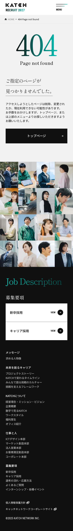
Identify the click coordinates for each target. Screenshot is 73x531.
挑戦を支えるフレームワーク (22, 387)
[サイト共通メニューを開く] (61, 7)
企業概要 (11, 406)
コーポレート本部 (16, 457)
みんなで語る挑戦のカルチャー (24, 382)
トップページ (36, 135)
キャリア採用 (36, 331)
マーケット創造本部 (17, 443)
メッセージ (13, 352)
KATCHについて (16, 396)
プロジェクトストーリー (20, 373)
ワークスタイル (15, 415)
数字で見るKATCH (16, 411)
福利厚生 (11, 419)
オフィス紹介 (13, 424)
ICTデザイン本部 (15, 439)
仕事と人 (11, 433)
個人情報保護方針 (15, 503)
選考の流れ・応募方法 (19, 480)
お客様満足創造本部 (17, 452)
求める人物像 (13, 358)
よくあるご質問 (15, 485)
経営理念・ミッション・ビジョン (25, 402)
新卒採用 (36, 312)
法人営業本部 (13, 448)
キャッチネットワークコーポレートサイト (29, 509)
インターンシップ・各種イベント (25, 489)
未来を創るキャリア (18, 367)
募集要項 (11, 466)
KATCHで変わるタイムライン (23, 378)
